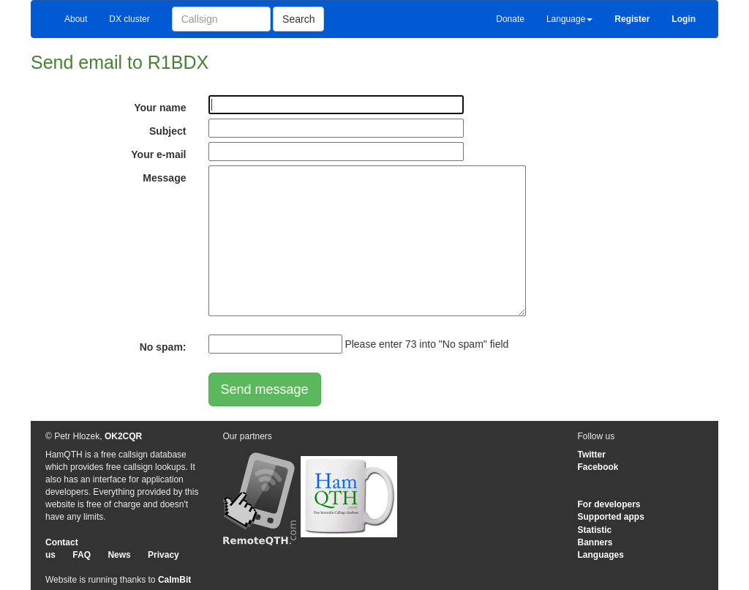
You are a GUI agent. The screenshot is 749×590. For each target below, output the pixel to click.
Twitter (592, 454)
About (75, 19)
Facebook (598, 467)
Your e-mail (158, 154)
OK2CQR (123, 436)
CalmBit (174, 580)
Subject (168, 131)
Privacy (163, 555)
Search (298, 19)
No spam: (163, 347)
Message (164, 178)
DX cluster (129, 19)
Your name (160, 107)
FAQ (81, 555)
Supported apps (611, 517)
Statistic (595, 530)
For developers (609, 504)
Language (569, 19)
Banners (595, 542)
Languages (601, 555)
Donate (510, 19)
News (119, 555)
